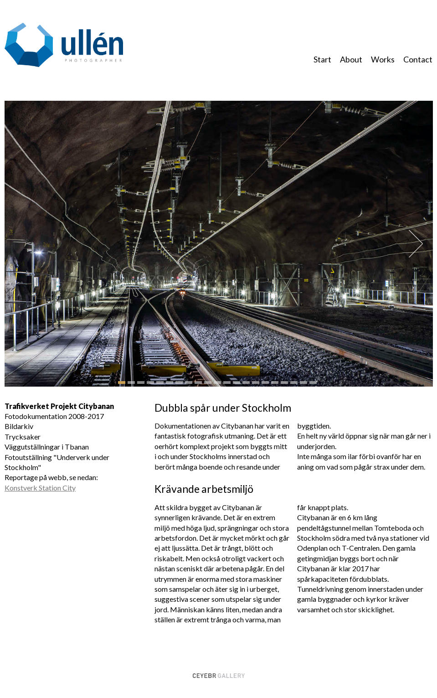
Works (383, 59)
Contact (417, 59)
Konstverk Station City (40, 487)
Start (322, 59)
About (351, 59)
